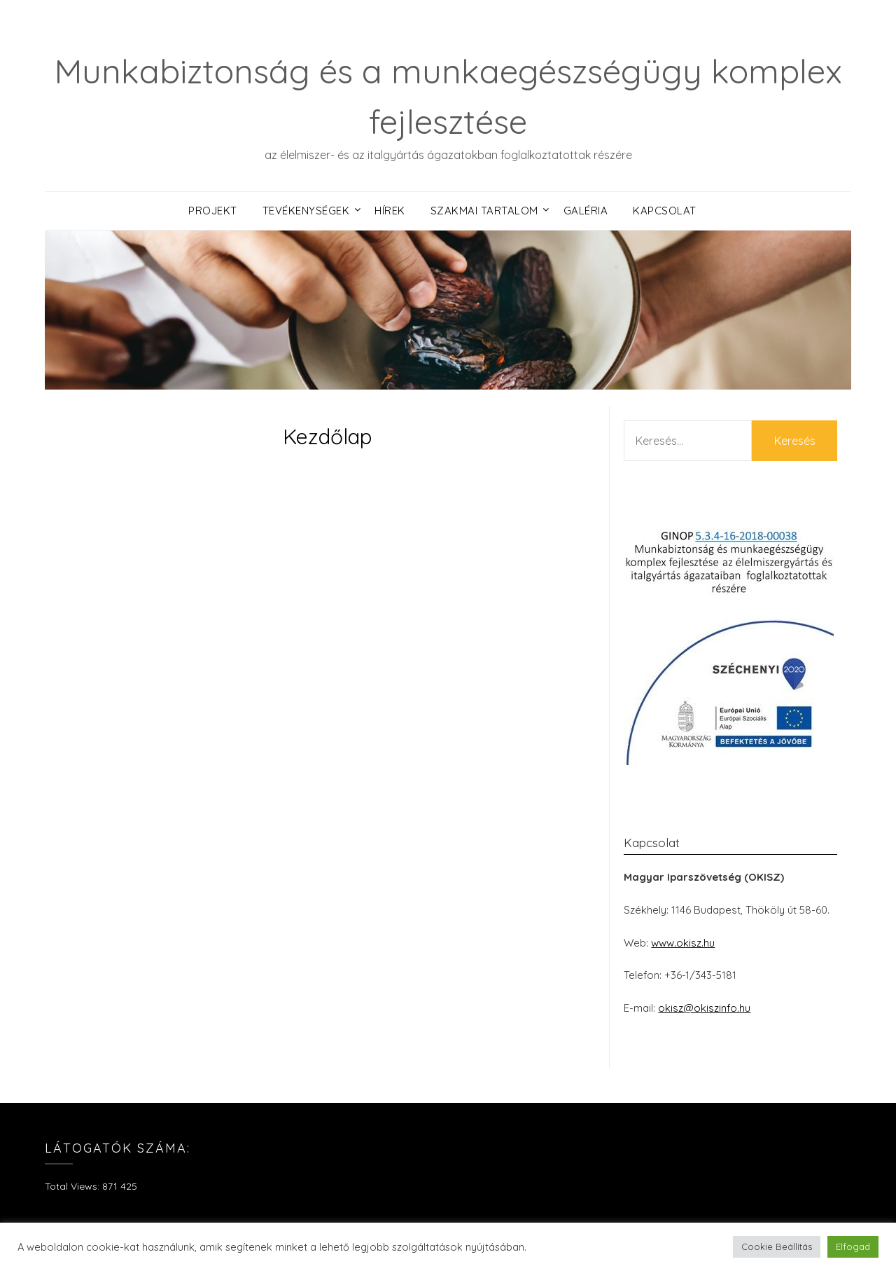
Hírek (389, 210)
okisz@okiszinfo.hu (704, 1008)
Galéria (586, 210)
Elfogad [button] (853, 1246)
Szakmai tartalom (484, 210)
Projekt (212, 210)
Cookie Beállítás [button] (776, 1246)
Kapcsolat (664, 210)
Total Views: (73, 1186)
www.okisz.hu (683, 942)
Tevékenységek (306, 210)
